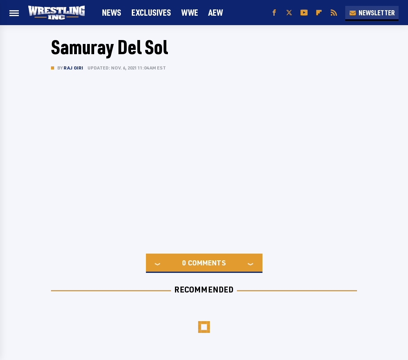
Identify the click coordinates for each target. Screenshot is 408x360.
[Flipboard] (318, 12)
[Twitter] (289, 12)
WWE (189, 12)
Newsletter (372, 12)
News (111, 12)
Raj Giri (74, 68)
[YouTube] (304, 12)
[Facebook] (274, 12)
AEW (215, 12)
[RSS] (333, 12)
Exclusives (151, 12)
